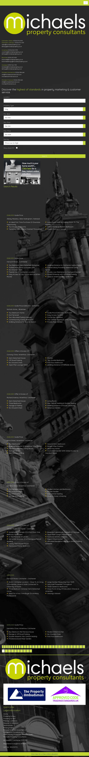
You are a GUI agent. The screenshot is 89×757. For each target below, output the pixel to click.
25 (65, 647)
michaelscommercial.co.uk (10, 76)
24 (62, 647)
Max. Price (7, 131)
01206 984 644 (19, 72)
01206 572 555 (19, 42)
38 (21, 651)
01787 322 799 (12, 65)
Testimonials (8, 725)
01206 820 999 (13, 50)
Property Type (9, 105)
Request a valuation (10, 723)
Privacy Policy (8, 728)
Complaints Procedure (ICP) (14, 732)
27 (71, 647)
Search (44, 156)
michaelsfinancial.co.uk (9, 84)
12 (28, 647)
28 (74, 647)
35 (12, 651)
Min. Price (7, 122)
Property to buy (9, 716)
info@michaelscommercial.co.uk (11, 74)
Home (5, 714)
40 (28, 651)
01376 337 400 (12, 57)
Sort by (6, 139)
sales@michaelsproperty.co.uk (11, 44)
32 (3, 651)
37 (18, 651)
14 (33, 647)
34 (9, 651)
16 (39, 647)
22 (56, 647)
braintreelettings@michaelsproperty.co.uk (15, 61)
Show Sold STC (9, 148)
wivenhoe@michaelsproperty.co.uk (12, 52)
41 (30, 651)
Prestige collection (10, 721)
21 (53, 647)
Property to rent (9, 718)
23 (59, 647)
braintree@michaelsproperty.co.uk (12, 59)
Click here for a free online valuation (44, 754)
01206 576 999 (18, 40)
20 (50, 647)
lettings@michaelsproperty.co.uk (12, 46)
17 (42, 647)
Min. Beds (7, 114)
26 (68, 647)
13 (30, 647)
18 (44, 647)
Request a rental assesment (13, 730)
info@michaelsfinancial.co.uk (11, 82)
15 (36, 647)
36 (15, 651)
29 (78, 647)
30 (81, 647)
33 (6, 651)
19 (47, 647)
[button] (86, 2)
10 (22, 647)
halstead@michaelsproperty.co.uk (12, 67)
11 (25, 647)
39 (24, 651)
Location (7, 97)
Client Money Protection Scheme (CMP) (18, 734)
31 (84, 647)
